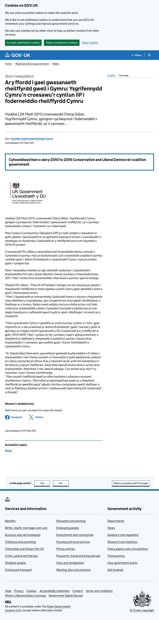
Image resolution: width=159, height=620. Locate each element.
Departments (115, 521)
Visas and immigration (70, 563)
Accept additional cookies (23, 42)
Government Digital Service (66, 595)
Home (8, 63)
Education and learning (70, 521)
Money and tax (65, 549)
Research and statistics (122, 542)
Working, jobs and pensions (73, 570)
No (64, 483)
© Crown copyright (142, 610)
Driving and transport (18, 570)
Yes (45, 483)
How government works (122, 563)
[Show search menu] (149, 55)
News (111, 528)
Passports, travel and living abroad (78, 556)
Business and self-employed (22, 535)
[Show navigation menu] (136, 55)
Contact (78, 591)
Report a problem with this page (131, 483)
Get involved (115, 570)
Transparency (116, 556)
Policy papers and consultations (127, 549)
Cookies (31, 591)
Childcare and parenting (20, 542)
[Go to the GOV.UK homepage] (17, 55)
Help (8, 591)
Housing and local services (73, 542)
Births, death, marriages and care (26, 528)
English (111, 75)
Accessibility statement (55, 591)
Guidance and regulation (123, 535)
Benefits (10, 521)
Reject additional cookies (62, 42)
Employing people (67, 528)
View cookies (90, 42)
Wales (56, 63)
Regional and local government (32, 63)
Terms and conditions (99, 591)
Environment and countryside (74, 535)
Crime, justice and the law (21, 556)
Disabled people (15, 563)
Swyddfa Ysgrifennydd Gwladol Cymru (32, 138)
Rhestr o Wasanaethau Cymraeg (25, 595)
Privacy (18, 591)
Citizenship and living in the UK (24, 549)
